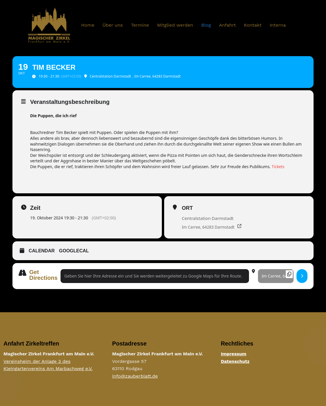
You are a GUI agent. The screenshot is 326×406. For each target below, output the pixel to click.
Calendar (42, 250)
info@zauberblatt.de (135, 376)
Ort (187, 208)
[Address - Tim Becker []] (155, 276)
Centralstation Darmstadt (208, 218)
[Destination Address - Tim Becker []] (276, 276)
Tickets (278, 166)
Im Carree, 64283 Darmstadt (209, 227)
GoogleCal (74, 250)
